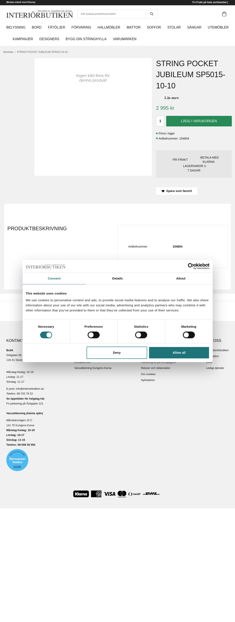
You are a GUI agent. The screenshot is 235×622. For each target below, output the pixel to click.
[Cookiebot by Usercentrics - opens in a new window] (191, 266)
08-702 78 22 (25, 393)
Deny (117, 352)
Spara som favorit (177, 191)
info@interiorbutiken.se (30, 388)
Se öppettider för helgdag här (25, 398)
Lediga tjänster (215, 368)
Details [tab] (117, 278)
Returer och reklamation (155, 368)
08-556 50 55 (26, 444)
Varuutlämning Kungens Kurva (92, 368)
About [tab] (181, 278)
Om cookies (148, 374)
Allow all (179, 352)
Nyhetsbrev (148, 380)
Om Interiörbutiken (217, 350)
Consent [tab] (54, 278)
